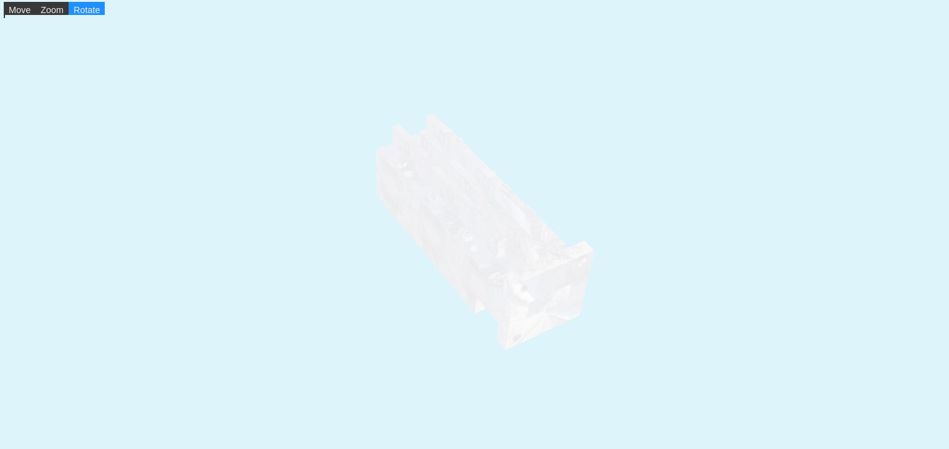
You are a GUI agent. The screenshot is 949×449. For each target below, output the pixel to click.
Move (20, 10)
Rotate (87, 10)
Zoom (52, 10)
